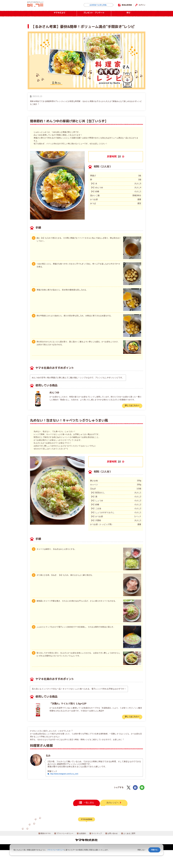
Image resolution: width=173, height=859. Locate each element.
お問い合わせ (114, 842)
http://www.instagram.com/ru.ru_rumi (66, 775)
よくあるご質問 (132, 842)
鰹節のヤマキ (42, 842)
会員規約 (82, 842)
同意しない (141, 850)
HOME (33, 14)
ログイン (141, 5)
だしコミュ (38, 5)
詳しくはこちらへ (130, 406)
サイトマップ (97, 842)
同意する (154, 850)
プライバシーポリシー (63, 842)
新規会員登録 (124, 5)
